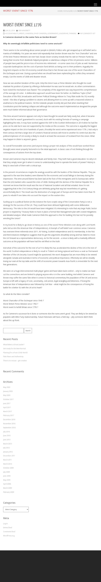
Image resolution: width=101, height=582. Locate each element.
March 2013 (7, 444)
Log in (5, 523)
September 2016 (9, 427)
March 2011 (7, 460)
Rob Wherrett (24, 30)
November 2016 (9, 423)
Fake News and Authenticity (13, 356)
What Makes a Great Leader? (13, 344)
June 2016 (6, 435)
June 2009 (6, 476)
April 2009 (7, 484)
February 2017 (8, 415)
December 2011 (9, 456)
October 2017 (8, 399)
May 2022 (6, 387)
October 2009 (8, 468)
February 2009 (8, 492)
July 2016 (6, 432)
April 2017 (7, 407)
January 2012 (8, 452)
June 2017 (6, 403)
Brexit (21, 33)
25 (75, 11)
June (71, 11)
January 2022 (8, 391)
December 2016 (9, 419)
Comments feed (9, 531)
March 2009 (7, 488)
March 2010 (7, 464)
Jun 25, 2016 (10, 30)
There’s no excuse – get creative (15, 361)
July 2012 (6, 448)
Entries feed (7, 527)
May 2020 (6, 395)
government (52, 33)
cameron (29, 33)
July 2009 (6, 472)
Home (60, 11)
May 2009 (6, 480)
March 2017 (7, 411)
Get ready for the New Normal (14, 348)
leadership (63, 33)
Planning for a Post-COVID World (15, 352)
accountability (11, 33)
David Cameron (40, 33)
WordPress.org (8, 536)
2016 (66, 11)
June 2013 (6, 440)
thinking (72, 33)
